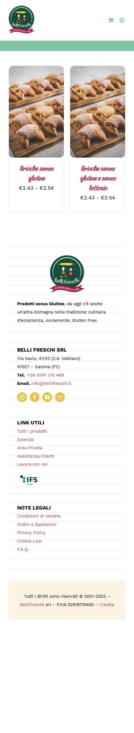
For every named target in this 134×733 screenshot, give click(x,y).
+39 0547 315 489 (45, 375)
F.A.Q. (23, 549)
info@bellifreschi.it (51, 383)
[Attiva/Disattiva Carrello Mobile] (111, 20)
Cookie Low (29, 541)
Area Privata (29, 447)
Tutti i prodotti (32, 431)
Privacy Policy (31, 532)
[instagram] (22, 397)
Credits (106, 604)
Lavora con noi (32, 464)
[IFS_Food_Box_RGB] (28, 476)
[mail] (60, 397)
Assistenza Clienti (35, 456)
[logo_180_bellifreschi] (67, 258)
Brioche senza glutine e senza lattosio (98, 179)
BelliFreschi (32, 604)
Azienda (25, 439)
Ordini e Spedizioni (36, 524)
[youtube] (47, 397)
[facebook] (35, 397)
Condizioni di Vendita (38, 516)
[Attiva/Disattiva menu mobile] (122, 20)
